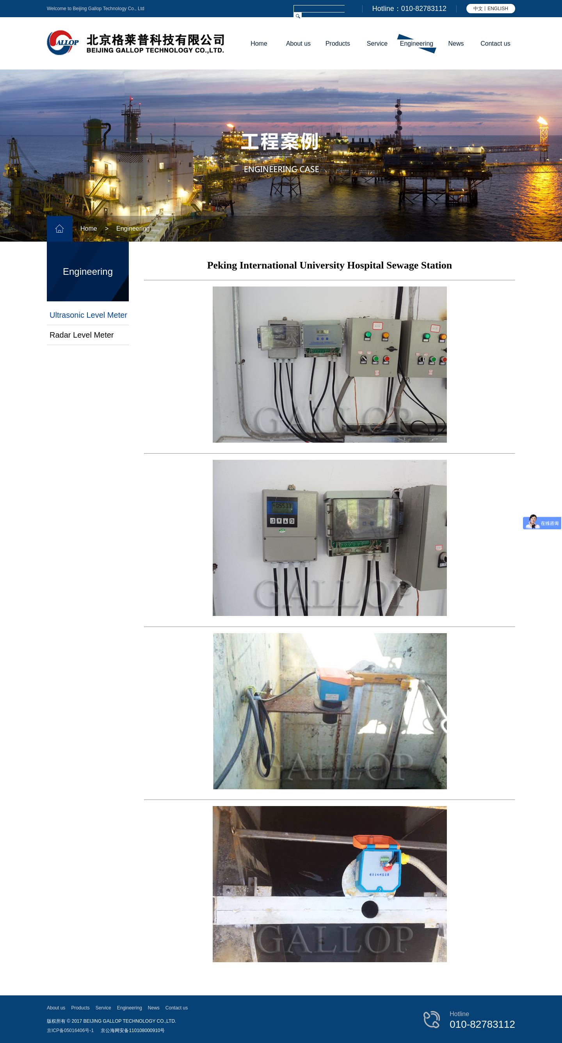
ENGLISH (497, 8)
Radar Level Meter (82, 335)
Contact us (495, 43)
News (456, 43)
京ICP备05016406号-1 (70, 1030)
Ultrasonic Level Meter (88, 315)
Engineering (416, 43)
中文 (478, 8)
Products (337, 43)
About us (298, 43)
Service (377, 43)
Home (259, 43)
